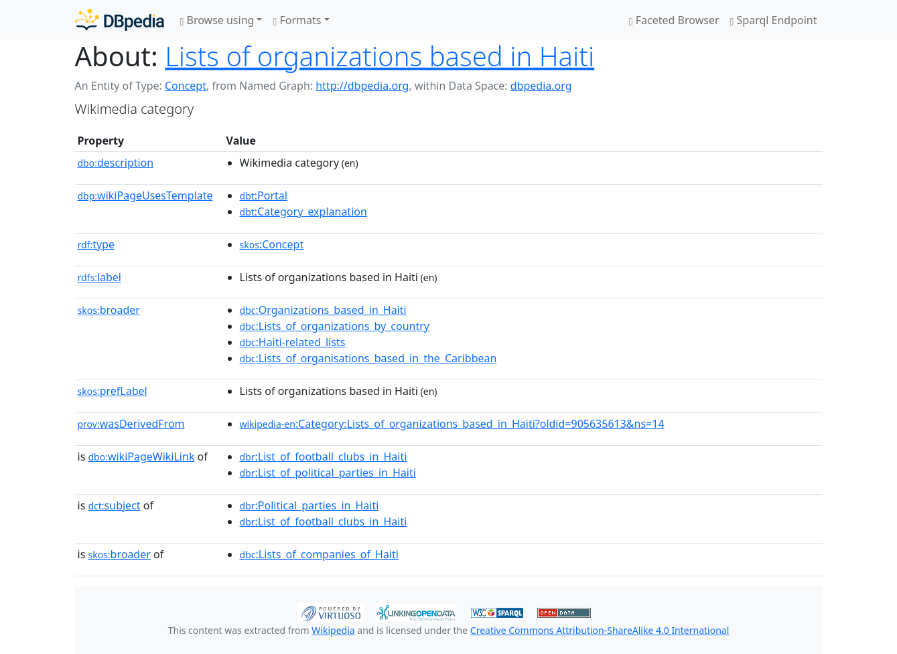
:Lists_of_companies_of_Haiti (319, 554)
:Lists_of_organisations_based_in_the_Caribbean (368, 358)
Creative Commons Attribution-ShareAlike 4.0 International (599, 630)
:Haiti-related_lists (293, 342)
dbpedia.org (541, 85)
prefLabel (112, 391)
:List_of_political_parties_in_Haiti (328, 472)
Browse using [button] (217, 20)
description (116, 162)
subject (114, 505)
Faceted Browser (674, 20)
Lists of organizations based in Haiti (379, 55)
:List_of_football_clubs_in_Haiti (323, 456)
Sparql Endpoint (773, 20)
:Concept (272, 244)
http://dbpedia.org (362, 85)
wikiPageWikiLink (141, 456)
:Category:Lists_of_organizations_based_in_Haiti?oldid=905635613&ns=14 (452, 423)
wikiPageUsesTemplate (145, 195)
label (100, 277)
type (96, 244)
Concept (185, 85)
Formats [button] (297, 20)
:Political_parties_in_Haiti (309, 505)
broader (109, 310)
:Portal (263, 195)
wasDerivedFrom (131, 423)
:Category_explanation (303, 211)
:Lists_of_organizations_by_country (334, 326)
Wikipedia (333, 630)
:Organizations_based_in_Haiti (323, 310)
